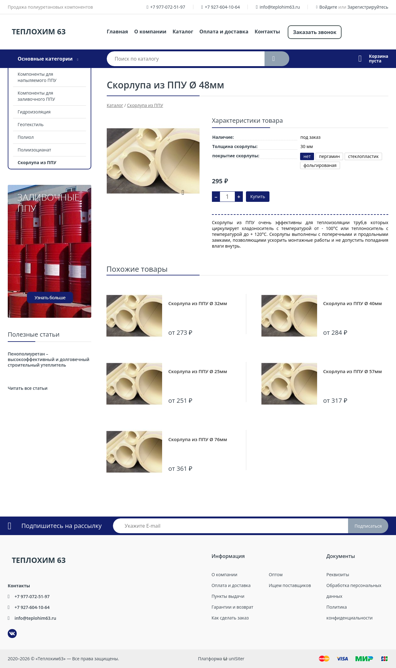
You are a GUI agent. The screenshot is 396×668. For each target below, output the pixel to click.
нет (307, 156)
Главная (117, 31)
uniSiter (236, 659)
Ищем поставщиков (290, 585)
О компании (150, 31)
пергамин (329, 156)
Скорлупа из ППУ (37, 162)
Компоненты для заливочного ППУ (36, 96)
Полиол (26, 137)
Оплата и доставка (224, 31)
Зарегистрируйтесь (367, 7)
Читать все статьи (27, 388)
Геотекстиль (31, 124)
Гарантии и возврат (232, 607)
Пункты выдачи (228, 596)
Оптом (276, 574)
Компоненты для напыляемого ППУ (37, 77)
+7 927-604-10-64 (222, 7)
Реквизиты (337, 574)
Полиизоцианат (34, 150)
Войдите (328, 7)
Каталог (183, 31)
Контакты (267, 31)
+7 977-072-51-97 (167, 7)
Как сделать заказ (230, 618)
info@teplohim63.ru (280, 7)
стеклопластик (363, 156)
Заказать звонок (314, 32)
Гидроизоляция (34, 112)
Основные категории (45, 58)
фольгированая (320, 165)
